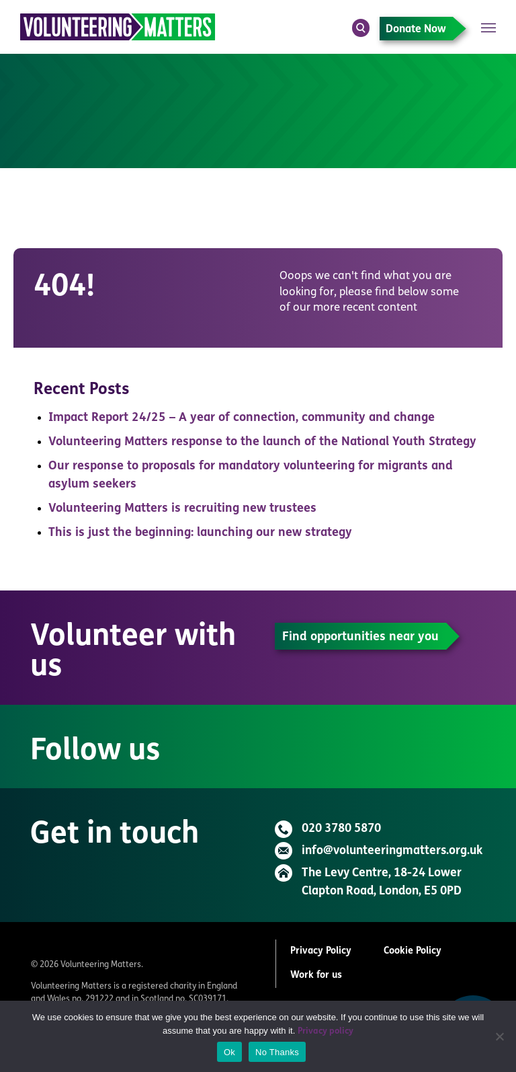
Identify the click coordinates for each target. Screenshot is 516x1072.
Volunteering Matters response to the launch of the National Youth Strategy (262, 442)
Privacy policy (325, 1031)
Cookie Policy (412, 951)
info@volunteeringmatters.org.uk (392, 851)
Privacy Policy (320, 951)
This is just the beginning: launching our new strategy (200, 533)
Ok (229, 1052)
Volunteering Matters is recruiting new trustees (182, 508)
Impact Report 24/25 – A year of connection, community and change (241, 418)
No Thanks (277, 1052)
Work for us (316, 975)
